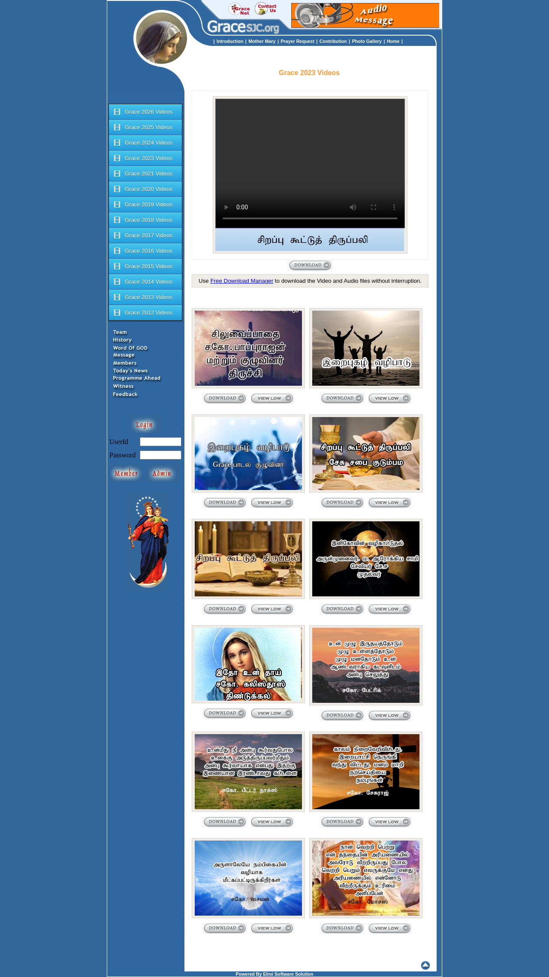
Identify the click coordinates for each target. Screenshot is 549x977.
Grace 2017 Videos (142, 235)
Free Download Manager (241, 281)
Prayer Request (297, 41)
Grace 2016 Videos (142, 251)
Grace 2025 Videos (142, 127)
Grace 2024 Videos (142, 143)
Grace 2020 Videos (142, 189)
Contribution (333, 41)
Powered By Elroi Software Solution (274, 974)
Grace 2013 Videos (142, 297)
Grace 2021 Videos (142, 173)
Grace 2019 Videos (142, 204)
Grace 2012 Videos (142, 313)
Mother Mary (261, 41)
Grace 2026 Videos (142, 112)
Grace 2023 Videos (142, 158)
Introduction (230, 41)
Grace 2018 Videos (142, 220)
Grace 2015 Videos (142, 266)
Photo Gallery (367, 41)
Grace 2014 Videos (142, 282)
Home (393, 41)
